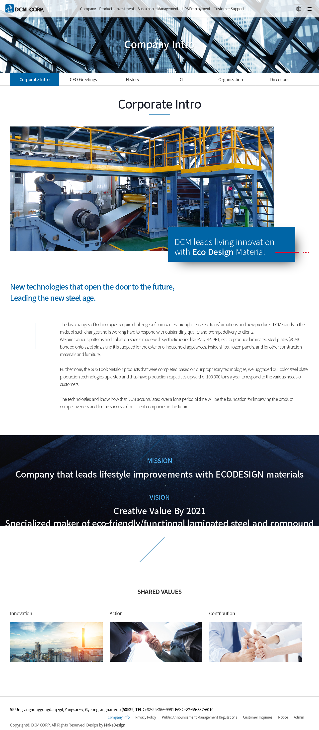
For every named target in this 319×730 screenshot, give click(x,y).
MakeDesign (114, 725)
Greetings (83, 79)
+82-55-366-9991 (159, 709)
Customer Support (229, 8)
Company (88, 8)
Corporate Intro (34, 79)
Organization (230, 79)
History (132, 79)
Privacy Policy (145, 717)
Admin (299, 717)
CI (181, 79)
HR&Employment (196, 8)
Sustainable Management (158, 8)
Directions (279, 79)
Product (105, 8)
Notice (283, 717)
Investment (125, 8)
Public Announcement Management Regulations (199, 717)
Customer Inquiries (257, 717)
